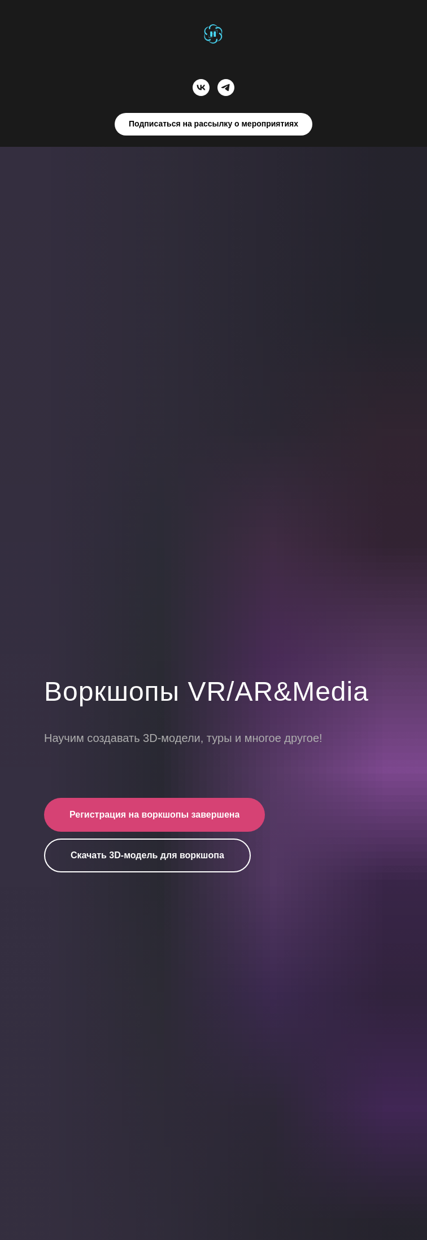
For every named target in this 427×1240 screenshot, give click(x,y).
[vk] (201, 87)
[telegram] (225, 87)
